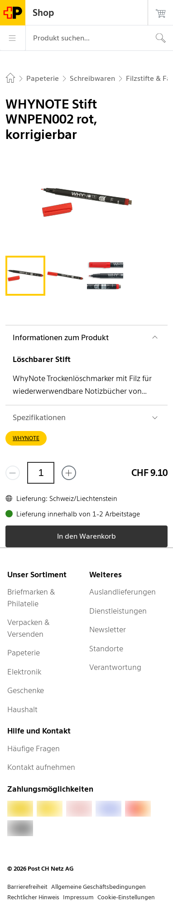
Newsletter (107, 629)
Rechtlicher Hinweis (33, 897)
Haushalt (22, 709)
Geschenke (25, 690)
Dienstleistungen (118, 610)
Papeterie (23, 652)
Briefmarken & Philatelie (31, 597)
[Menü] (12, 38)
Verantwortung (115, 667)
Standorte (106, 648)
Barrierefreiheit (27, 886)
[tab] (25, 276)
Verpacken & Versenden (28, 628)
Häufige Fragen (33, 748)
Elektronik (24, 671)
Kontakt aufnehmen (41, 767)
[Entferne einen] (12, 473)
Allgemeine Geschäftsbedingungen (98, 886)
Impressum (78, 897)
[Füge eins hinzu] (69, 473)
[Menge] (40, 473)
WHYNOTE (26, 438)
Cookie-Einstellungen (126, 897)
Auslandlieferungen (122, 591)
